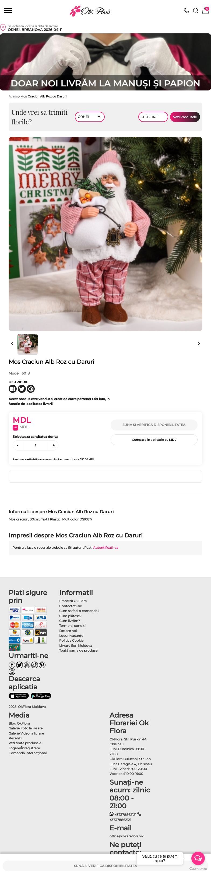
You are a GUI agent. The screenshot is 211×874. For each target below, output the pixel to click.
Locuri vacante (71, 636)
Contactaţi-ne (70, 606)
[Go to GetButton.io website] (198, 868)
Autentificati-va (105, 548)
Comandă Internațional (28, 753)
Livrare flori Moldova (75, 646)
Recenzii (15, 738)
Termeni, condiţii (72, 626)
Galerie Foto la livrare (26, 728)
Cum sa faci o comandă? (79, 611)
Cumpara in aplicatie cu (154, 440)
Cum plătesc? (70, 616)
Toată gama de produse (78, 650)
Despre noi (68, 631)
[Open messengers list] (198, 858)
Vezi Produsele (185, 117)
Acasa (13, 96)
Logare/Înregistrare (24, 748)
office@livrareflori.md (127, 836)
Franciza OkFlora (73, 601)
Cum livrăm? (69, 621)
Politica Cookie (71, 640)
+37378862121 (123, 815)
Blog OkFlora (19, 723)
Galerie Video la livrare (26, 733)
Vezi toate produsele (25, 743)
